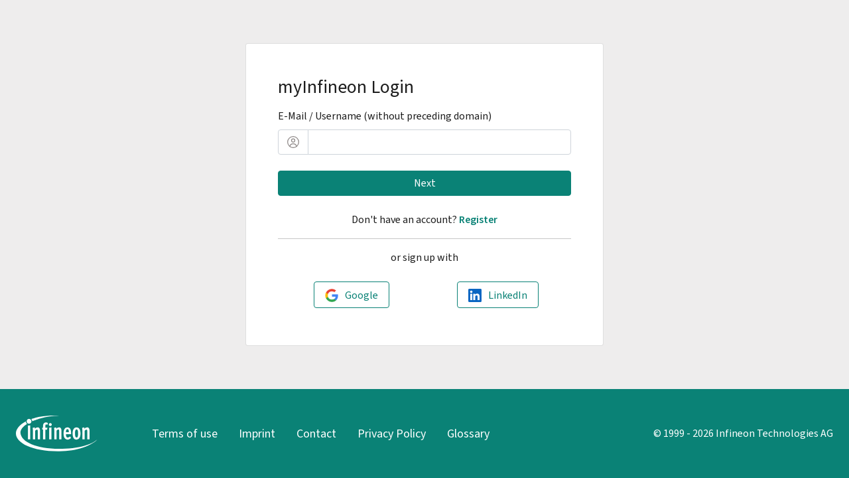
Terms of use (185, 433)
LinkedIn (507, 295)
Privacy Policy (392, 433)
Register (478, 219)
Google (361, 295)
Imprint (257, 433)
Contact (316, 433)
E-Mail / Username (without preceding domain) (384, 116)
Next (425, 183)
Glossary (468, 433)
